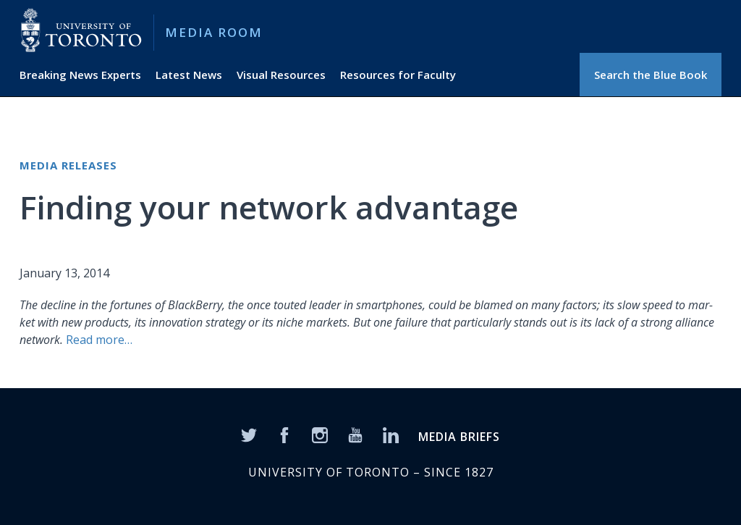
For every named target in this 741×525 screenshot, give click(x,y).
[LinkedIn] (390, 434)
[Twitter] (249, 434)
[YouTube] (355, 434)
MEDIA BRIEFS (459, 437)
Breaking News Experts (80, 74)
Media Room (214, 32)
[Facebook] (284, 434)
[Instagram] (320, 434)
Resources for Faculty (398, 74)
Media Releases (68, 165)
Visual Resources (281, 74)
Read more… (99, 340)
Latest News (189, 74)
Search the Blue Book (650, 74)
